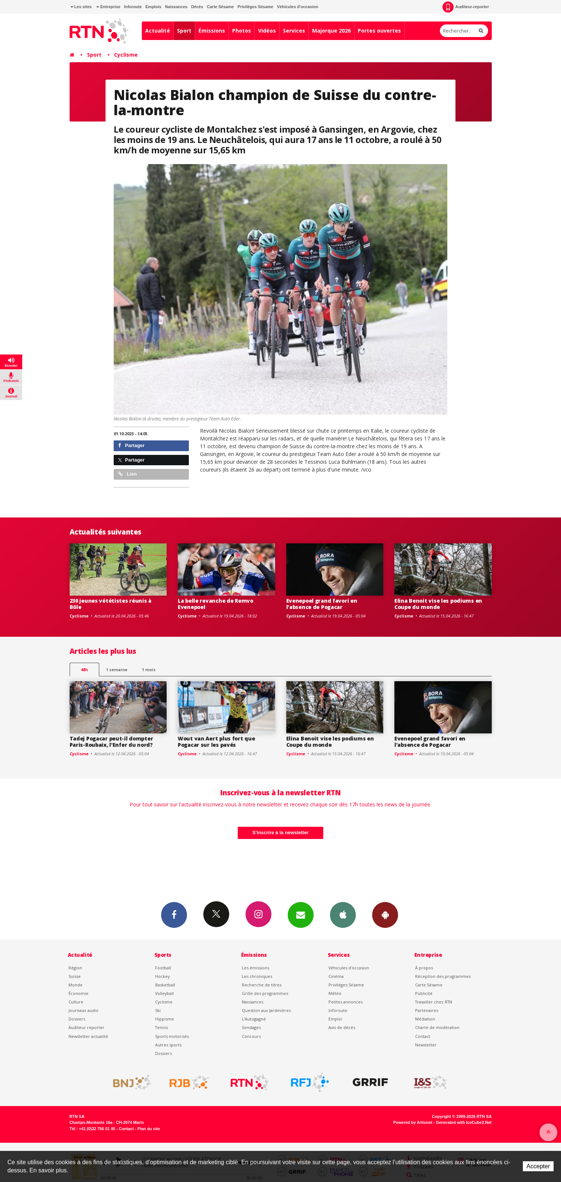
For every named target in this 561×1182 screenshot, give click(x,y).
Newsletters (301, 914)
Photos (241, 30)
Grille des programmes (265, 993)
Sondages (251, 1027)
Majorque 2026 (331, 30)
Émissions (211, 30)
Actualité (157, 30)
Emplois (153, 6)
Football (163, 967)
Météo (334, 993)
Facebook (174, 914)
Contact (422, 1036)
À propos (424, 967)
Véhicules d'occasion (297, 6)
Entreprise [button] (108, 6)
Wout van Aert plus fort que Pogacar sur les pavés (216, 741)
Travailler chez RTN (433, 1001)
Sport (184, 30)
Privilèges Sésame (255, 6)
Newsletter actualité (88, 1036)
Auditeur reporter (86, 1027)
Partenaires (426, 1010)
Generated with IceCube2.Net (463, 1122)
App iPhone (343, 914)
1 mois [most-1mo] (149, 669)
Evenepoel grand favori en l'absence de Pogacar (321, 603)
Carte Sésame (220, 6)
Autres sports (168, 1044)
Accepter (538, 1166)
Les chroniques (257, 976)
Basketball (165, 984)
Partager (131, 445)
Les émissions (255, 967)
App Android (385, 914)
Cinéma (336, 976)
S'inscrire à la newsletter (281, 832)
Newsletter (426, 1044)
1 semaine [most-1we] (116, 669)
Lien (127, 474)
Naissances (176, 6)
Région (75, 967)
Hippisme (164, 1018)
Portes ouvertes (379, 30)
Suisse (75, 976)
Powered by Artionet (412, 1122)
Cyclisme (126, 54)
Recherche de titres (261, 984)
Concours (251, 1036)
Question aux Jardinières (266, 1010)
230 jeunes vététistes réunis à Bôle (111, 603)
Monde (76, 984)
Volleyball (164, 993)
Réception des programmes (443, 976)
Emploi (335, 1018)
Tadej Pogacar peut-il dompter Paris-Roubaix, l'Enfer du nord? (111, 741)
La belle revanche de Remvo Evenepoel (215, 603)
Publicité (424, 993)
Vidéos (267, 30)
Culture (76, 1001)
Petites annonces (345, 1001)
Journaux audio (83, 1010)
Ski (158, 1010)
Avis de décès (341, 1027)
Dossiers (77, 1018)
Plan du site (148, 1128)
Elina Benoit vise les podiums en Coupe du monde (438, 603)
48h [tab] (84, 669)
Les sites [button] (81, 6)
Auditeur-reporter (466, 7)
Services (294, 30)
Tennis (161, 1027)
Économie (79, 993)
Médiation (425, 1018)
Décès (197, 6)
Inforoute (133, 6)
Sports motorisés (172, 1036)
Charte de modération (437, 1027)
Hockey (162, 976)
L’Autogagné (254, 1018)
